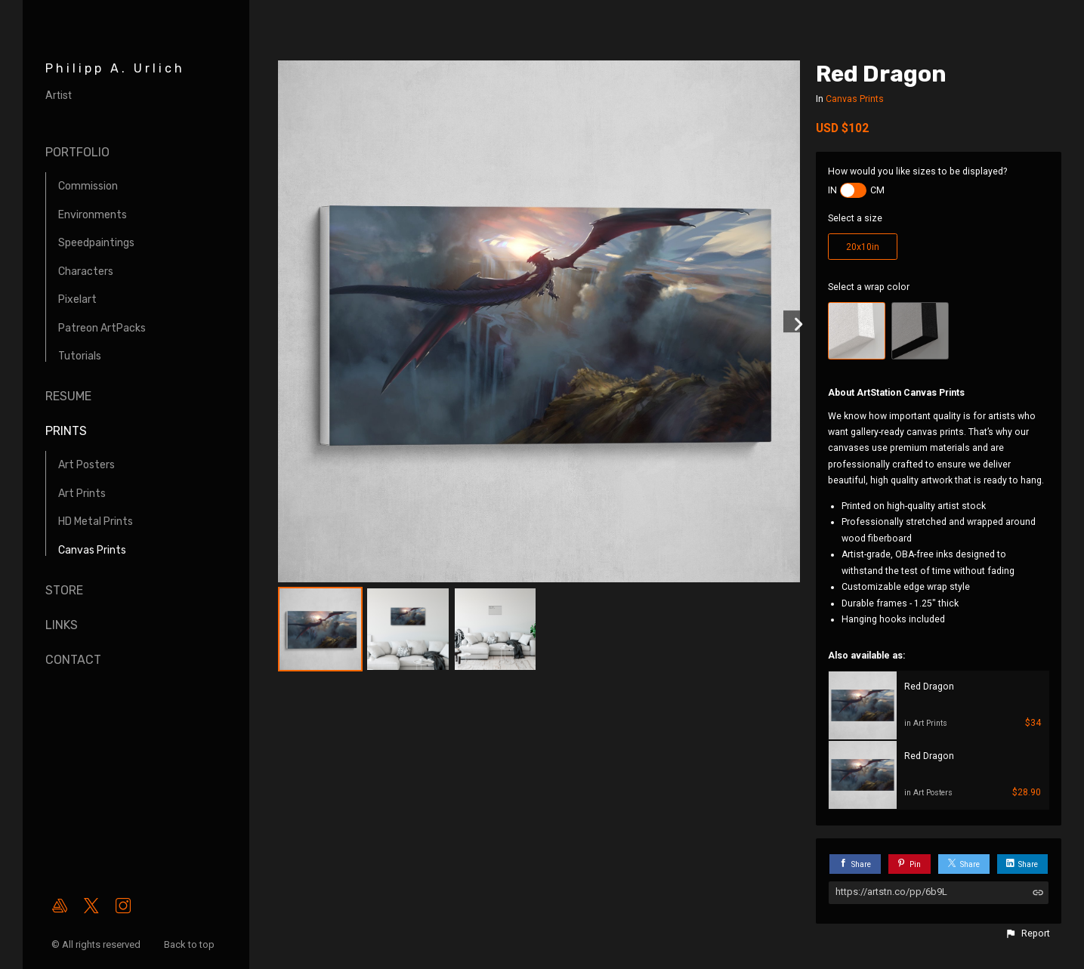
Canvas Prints (92, 550)
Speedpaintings (96, 242)
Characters (85, 271)
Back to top (190, 944)
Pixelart (77, 299)
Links (61, 625)
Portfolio (77, 152)
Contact (73, 660)
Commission (88, 186)
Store (64, 590)
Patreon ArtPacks (102, 328)
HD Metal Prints (95, 521)
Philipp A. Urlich (115, 68)
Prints (66, 431)
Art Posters (86, 464)
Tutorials (79, 356)
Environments (92, 214)
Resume (68, 396)
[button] (1027, 933)
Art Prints (82, 493)
